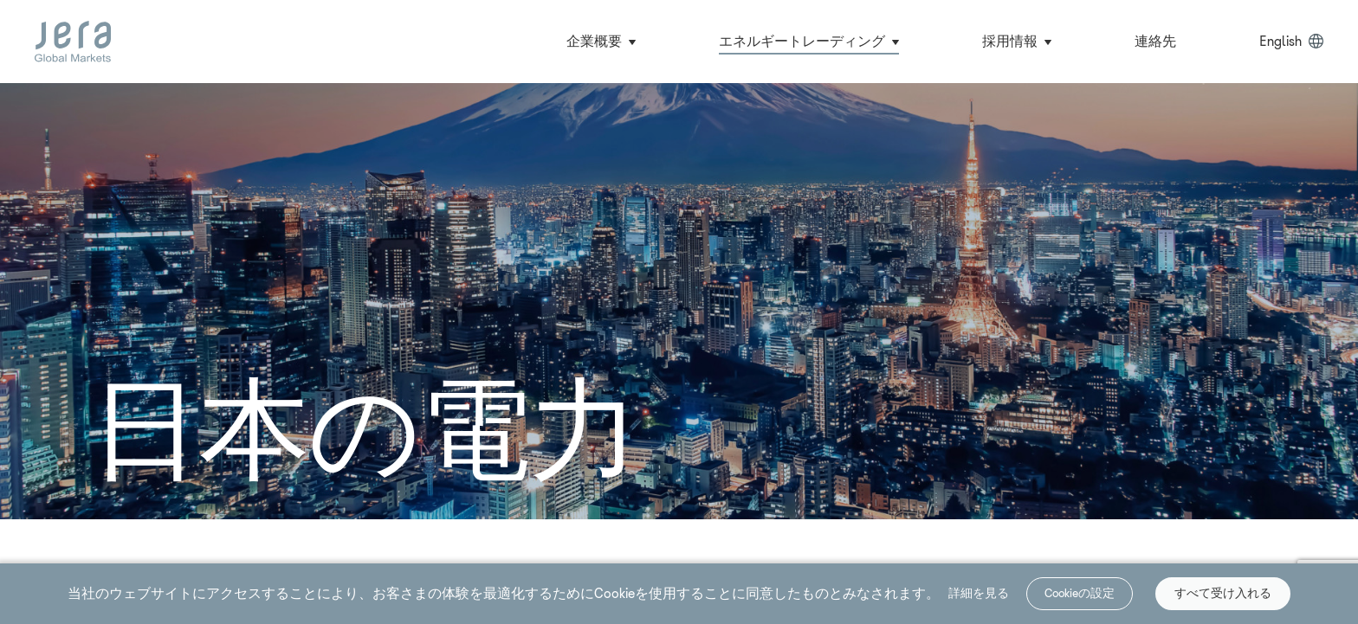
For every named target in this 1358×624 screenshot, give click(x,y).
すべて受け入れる (1222, 593)
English (1280, 41)
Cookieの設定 (1079, 593)
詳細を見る (978, 593)
